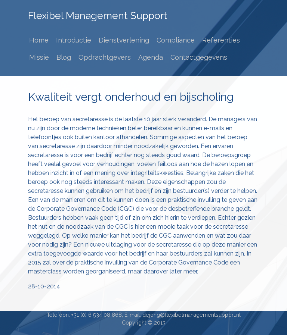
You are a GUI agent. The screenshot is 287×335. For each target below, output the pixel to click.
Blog (63, 57)
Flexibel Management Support (97, 15)
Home (39, 40)
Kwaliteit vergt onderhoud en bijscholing (131, 96)
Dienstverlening (124, 40)
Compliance (176, 40)
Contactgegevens (198, 57)
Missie (39, 57)
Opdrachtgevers (104, 57)
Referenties (221, 40)
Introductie (73, 40)
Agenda (150, 57)
